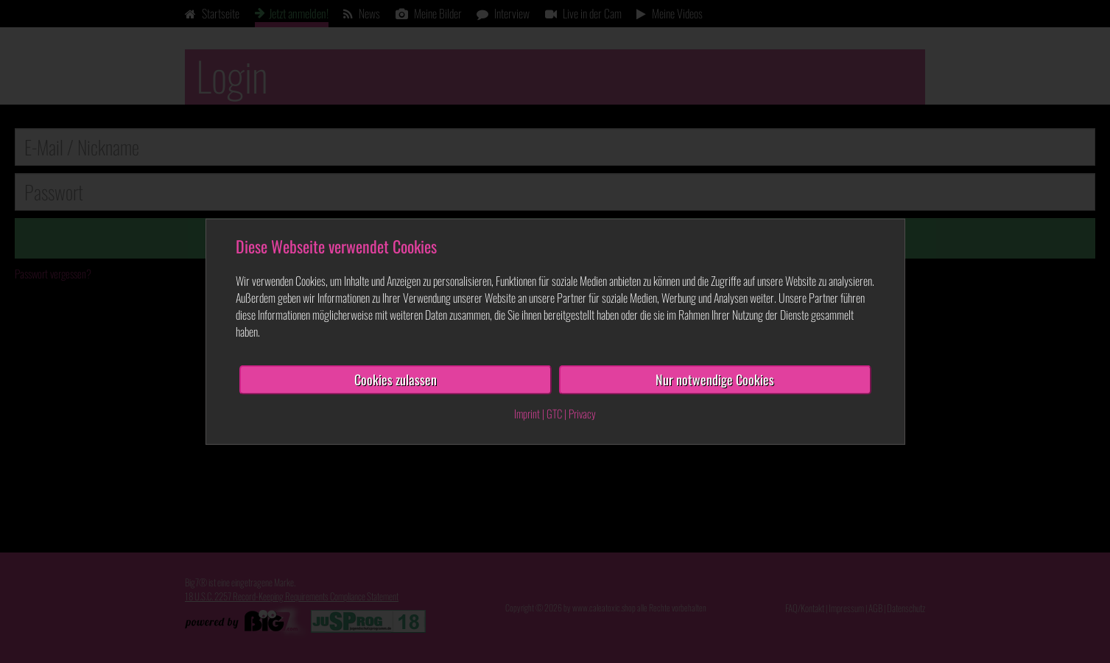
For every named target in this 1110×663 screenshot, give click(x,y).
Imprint (527, 413)
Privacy (582, 413)
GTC (554, 413)
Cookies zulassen (395, 379)
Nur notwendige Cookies (715, 379)
